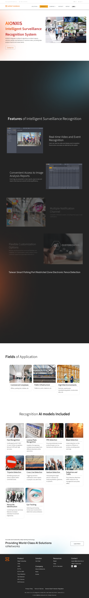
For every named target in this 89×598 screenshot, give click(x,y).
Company (52, 6)
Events (37, 574)
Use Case (37, 561)
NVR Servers (20, 582)
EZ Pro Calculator (58, 566)
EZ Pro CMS (20, 571)
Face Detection (21, 574)
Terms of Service (39, 588)
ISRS (18, 566)
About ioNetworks (40, 569)
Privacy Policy (29, 588)
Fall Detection (21, 576)
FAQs (54, 563)
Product (43, 6)
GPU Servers (20, 579)
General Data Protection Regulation (54, 588)
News (36, 571)
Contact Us (10, 48)
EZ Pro (19, 569)
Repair (67, 6)
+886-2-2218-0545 (23, 1)
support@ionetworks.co (12, 1)
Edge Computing (21, 561)
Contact (60, 6)
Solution (34, 6)
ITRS (18, 563)
